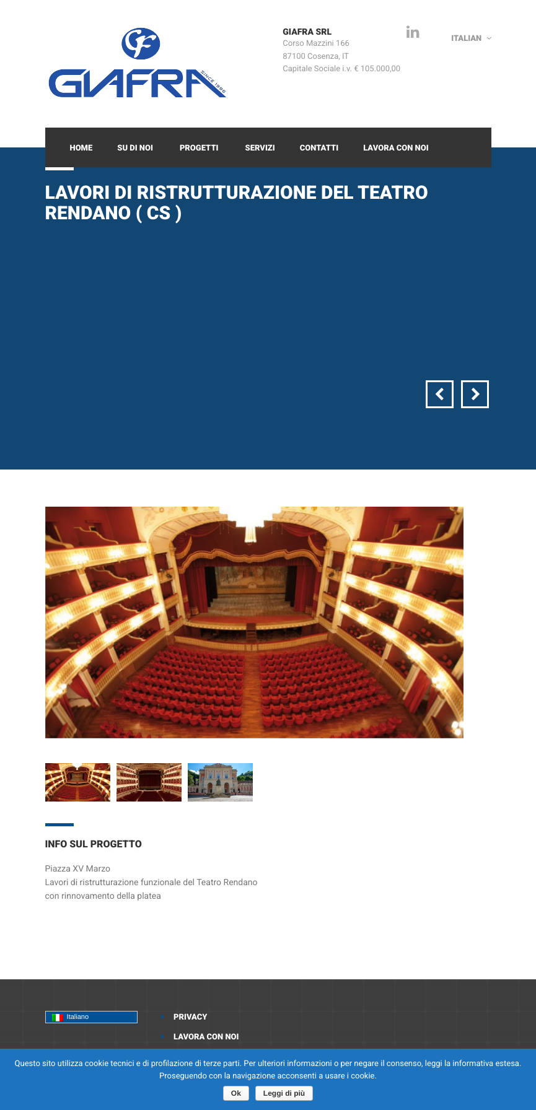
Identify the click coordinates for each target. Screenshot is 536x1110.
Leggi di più (284, 1093)
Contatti (319, 148)
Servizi (260, 148)
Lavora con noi (396, 148)
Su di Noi (135, 148)
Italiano (70, 1017)
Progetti (199, 148)
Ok (236, 1093)
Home (81, 148)
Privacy (190, 1017)
